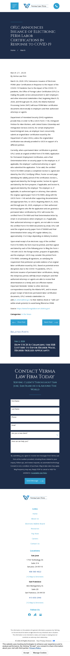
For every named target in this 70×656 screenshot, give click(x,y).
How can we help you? (20, 442)
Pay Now (35, 533)
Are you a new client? (20, 433)
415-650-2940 (35, 597)
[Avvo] (35, 614)
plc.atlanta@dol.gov (22, 300)
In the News (26, 314)
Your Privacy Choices (45, 641)
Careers (35, 538)
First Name (15, 401)
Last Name (15, 409)
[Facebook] (29, 614)
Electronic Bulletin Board (35, 524)
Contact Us (35, 543)
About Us (35, 519)
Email (13, 425)
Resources (35, 528)
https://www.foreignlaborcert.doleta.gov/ (33, 308)
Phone (14, 417)
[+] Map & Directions (35, 577)
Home (35, 514)
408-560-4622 (35, 571)
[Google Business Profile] (40, 614)
